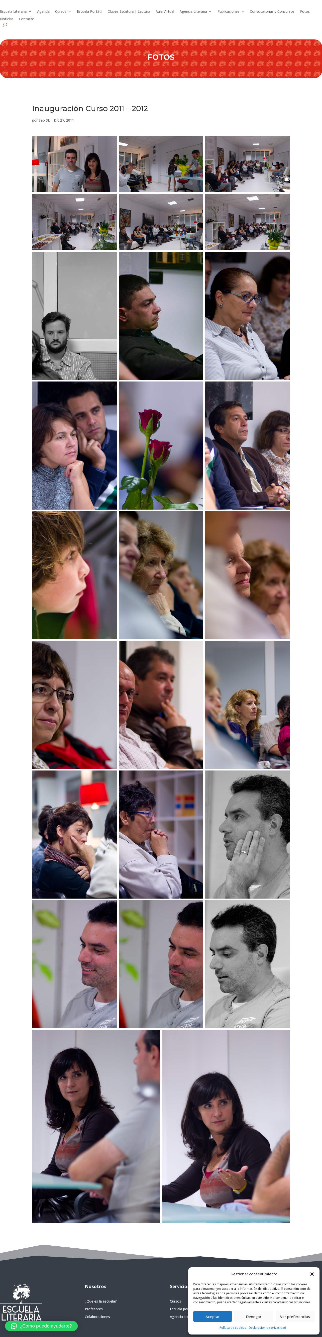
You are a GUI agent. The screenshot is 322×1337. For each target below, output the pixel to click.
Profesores (94, 1309)
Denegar (253, 1316)
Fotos (305, 12)
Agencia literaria (183, 1316)
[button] (312, 1274)
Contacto (26, 19)
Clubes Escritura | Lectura (129, 12)
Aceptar (213, 1316)
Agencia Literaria (193, 12)
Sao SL (44, 120)
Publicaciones (228, 12)
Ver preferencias (295, 1316)
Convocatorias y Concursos (272, 12)
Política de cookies (232, 1328)
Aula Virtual (165, 12)
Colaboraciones (97, 1316)
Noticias (6, 19)
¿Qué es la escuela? (101, 1301)
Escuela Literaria (13, 12)
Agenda (43, 12)
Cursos (60, 12)
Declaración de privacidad (267, 1328)
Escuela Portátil (89, 12)
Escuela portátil (182, 1309)
